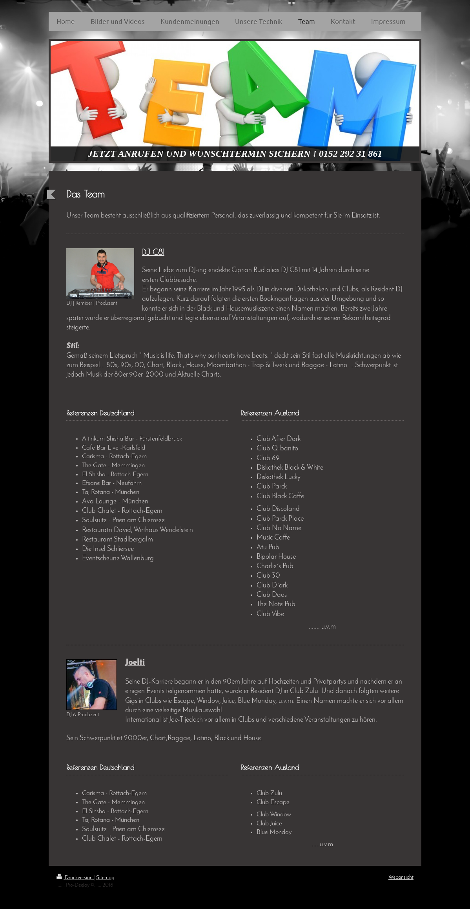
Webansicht (401, 877)
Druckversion (75, 878)
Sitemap (105, 878)
